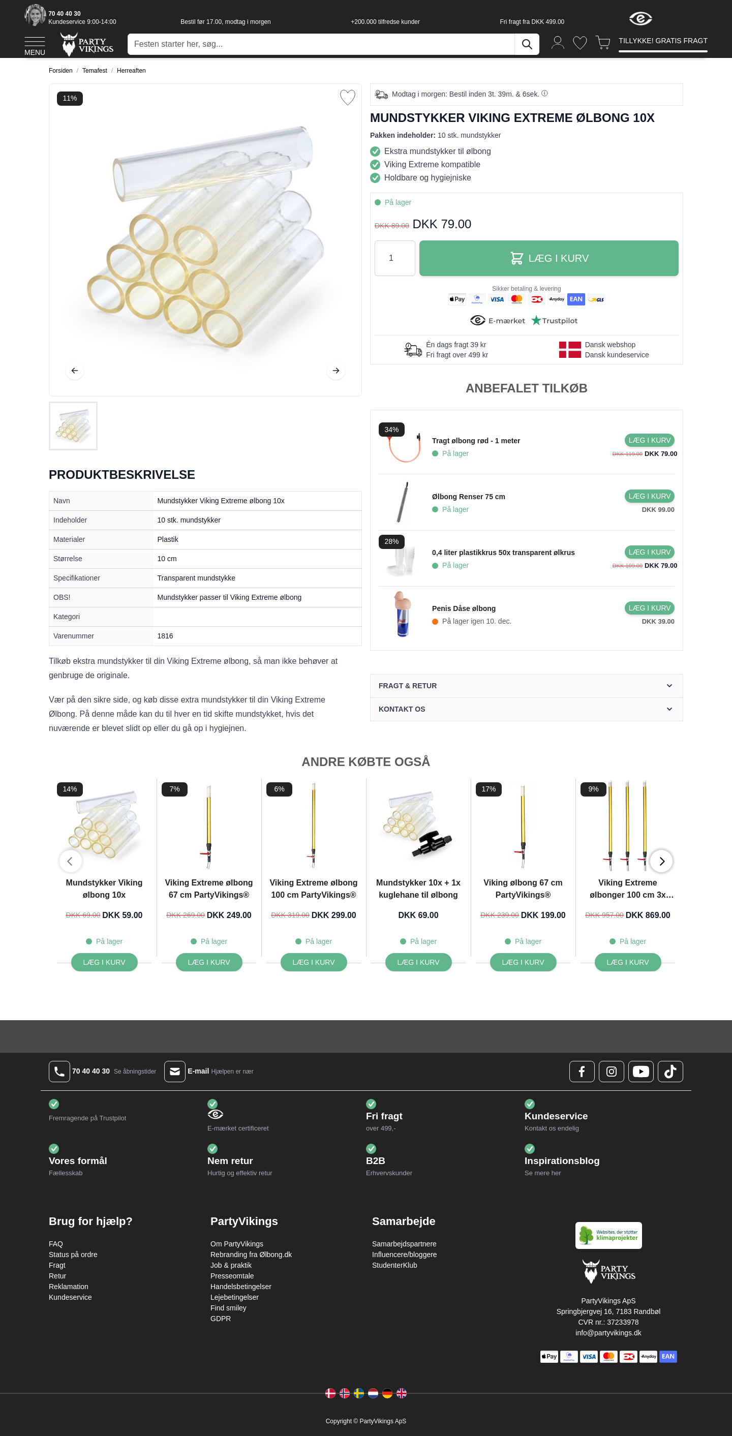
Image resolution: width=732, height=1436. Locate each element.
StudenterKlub (394, 1265)
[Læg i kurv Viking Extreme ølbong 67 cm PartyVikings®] (209, 962)
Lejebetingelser (234, 1297)
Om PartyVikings (236, 1244)
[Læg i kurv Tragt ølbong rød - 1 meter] (650, 440)
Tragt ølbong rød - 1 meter (476, 441)
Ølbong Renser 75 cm (468, 497)
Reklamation (68, 1286)
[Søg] (527, 44)
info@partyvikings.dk (608, 1333)
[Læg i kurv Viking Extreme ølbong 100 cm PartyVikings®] (314, 962)
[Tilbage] (75, 370)
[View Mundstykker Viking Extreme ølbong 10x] (73, 426)
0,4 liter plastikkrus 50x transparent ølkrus (503, 552)
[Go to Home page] (86, 44)
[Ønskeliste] (580, 43)
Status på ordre (73, 1254)
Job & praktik (231, 1265)
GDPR (220, 1319)
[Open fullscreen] (205, 240)
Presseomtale (232, 1276)
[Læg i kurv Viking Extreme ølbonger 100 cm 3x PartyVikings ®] (628, 962)
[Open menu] (34, 44)
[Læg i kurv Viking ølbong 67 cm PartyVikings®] (523, 962)
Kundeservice (70, 1297)
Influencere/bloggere (404, 1254)
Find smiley (228, 1308)
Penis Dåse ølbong (464, 608)
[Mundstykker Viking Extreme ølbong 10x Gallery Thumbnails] (73, 426)
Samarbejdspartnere (404, 1244)
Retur (57, 1276)
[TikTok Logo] (670, 1071)
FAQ (56, 1244)
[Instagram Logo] (611, 1071)
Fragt (57, 1265)
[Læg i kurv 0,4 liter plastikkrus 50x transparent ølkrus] (650, 552)
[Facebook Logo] (582, 1071)
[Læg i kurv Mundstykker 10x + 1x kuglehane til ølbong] (418, 962)
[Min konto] (558, 42)
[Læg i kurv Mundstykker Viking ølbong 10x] (104, 962)
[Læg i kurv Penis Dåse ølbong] (650, 608)
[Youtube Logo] (641, 1071)
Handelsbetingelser (240, 1286)
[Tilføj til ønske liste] (348, 97)
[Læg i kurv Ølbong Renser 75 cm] (650, 496)
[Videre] (336, 370)
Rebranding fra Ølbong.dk (251, 1254)
